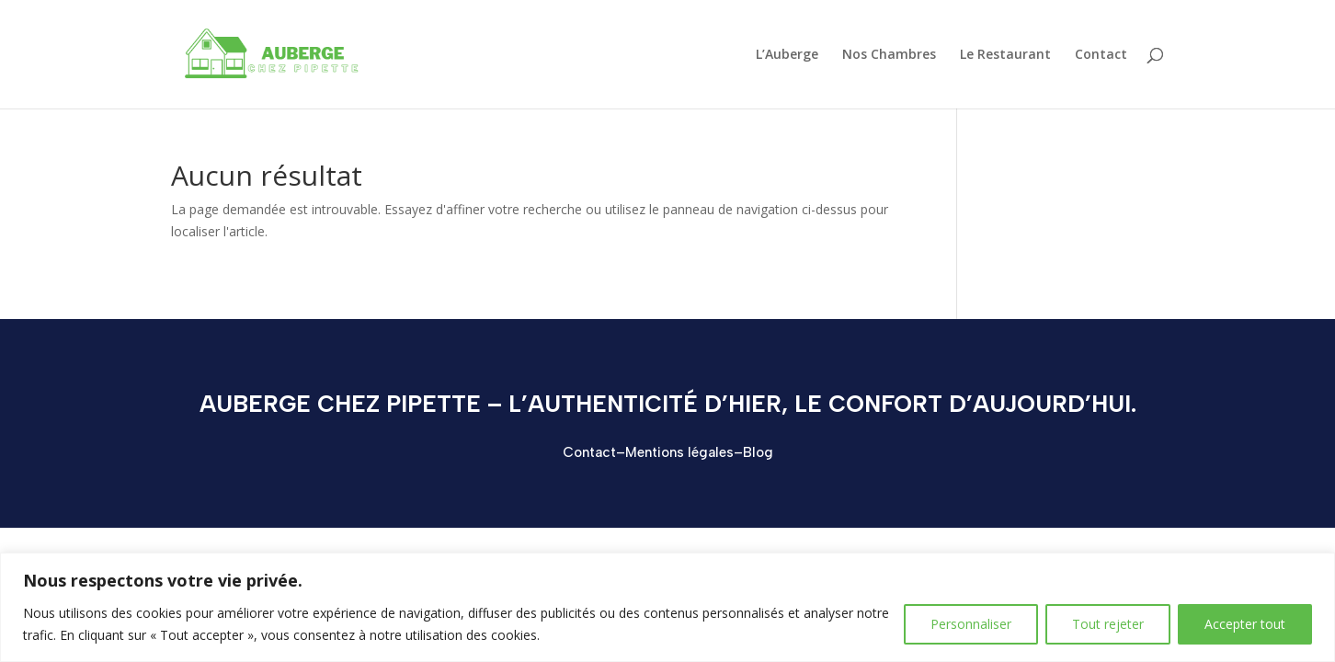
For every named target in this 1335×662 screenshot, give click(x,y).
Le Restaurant (1005, 55)
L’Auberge (787, 55)
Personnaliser (970, 624)
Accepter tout (1244, 624)
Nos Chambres (889, 55)
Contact (1101, 55)
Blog (758, 452)
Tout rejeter (1108, 624)
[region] (667, 607)
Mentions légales (679, 452)
